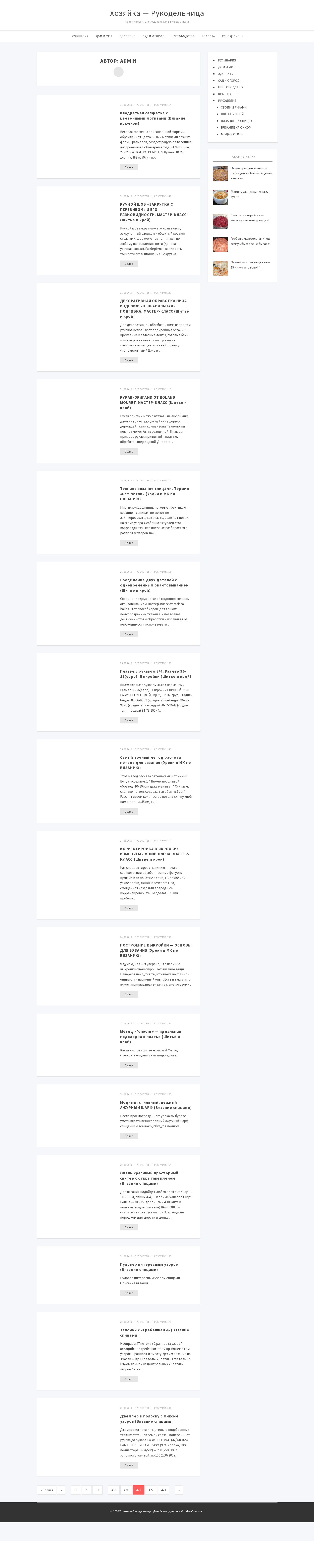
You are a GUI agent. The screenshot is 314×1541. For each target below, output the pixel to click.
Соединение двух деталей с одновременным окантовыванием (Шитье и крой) (151, 588)
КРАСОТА (208, 36)
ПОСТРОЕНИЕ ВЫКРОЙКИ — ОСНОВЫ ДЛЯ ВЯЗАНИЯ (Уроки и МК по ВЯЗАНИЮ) (154, 962)
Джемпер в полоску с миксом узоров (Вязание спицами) (152, 1437)
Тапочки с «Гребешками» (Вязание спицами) (147, 1350)
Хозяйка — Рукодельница (157, 13)
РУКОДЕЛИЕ (231, 36)
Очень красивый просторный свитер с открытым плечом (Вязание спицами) (152, 1196)
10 (75, 1509)
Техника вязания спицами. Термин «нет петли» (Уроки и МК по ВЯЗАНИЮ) (155, 494)
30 (97, 1509)
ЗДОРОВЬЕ (127, 36)
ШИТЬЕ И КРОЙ (232, 114)
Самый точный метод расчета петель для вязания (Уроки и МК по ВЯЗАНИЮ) (156, 774)
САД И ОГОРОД (153, 36)
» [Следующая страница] (179, 1509)
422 (151, 1509)
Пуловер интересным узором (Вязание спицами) (152, 1284)
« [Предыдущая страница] (61, 1509)
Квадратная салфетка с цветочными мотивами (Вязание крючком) (156, 118)
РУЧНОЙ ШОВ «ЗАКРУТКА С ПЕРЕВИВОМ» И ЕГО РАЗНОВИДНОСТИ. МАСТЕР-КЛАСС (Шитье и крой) (151, 212)
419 (113, 1509)
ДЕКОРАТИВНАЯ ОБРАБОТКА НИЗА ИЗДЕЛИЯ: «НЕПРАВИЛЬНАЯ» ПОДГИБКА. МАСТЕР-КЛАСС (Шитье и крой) (154, 308)
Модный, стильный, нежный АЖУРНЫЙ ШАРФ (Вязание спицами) (151, 1120)
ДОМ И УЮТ (104, 36)
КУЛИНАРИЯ (80, 36)
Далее (129, 167)
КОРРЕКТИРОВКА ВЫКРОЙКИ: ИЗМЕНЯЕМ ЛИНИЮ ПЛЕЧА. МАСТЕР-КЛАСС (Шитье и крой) (154, 866)
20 (86, 1509)
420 (126, 1509)
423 (163, 1509)
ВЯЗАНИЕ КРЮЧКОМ (236, 127)
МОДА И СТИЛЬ (232, 134)
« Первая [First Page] (47, 1509)
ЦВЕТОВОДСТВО (183, 36)
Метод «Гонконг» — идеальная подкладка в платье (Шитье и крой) (154, 1049)
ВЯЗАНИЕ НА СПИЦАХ (237, 121)
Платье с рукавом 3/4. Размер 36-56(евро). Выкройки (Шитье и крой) (154, 683)
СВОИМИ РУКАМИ (234, 107)
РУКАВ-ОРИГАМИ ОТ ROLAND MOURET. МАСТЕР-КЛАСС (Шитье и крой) (152, 403)
